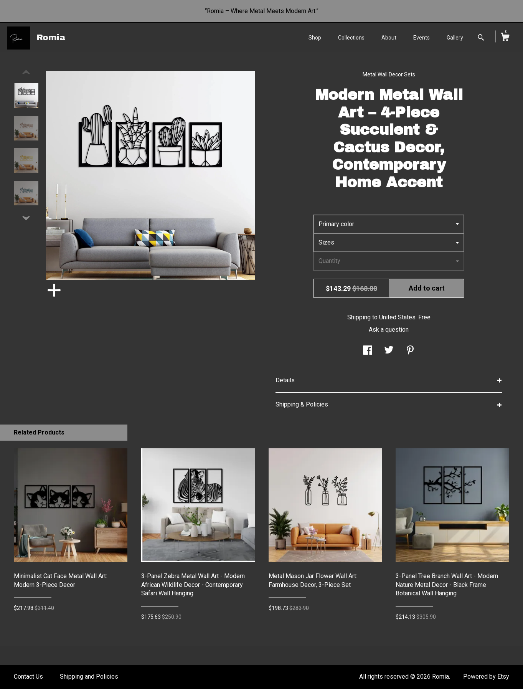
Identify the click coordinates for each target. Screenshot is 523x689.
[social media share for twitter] (388, 351)
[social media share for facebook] (367, 351)
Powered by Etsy (486, 676)
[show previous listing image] (26, 72)
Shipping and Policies (89, 676)
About (388, 38)
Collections (351, 38)
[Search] (481, 38)
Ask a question (389, 329)
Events (421, 38)
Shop (315, 38)
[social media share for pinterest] (410, 351)
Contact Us (28, 676)
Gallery (455, 38)
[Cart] (505, 38)
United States (397, 317)
